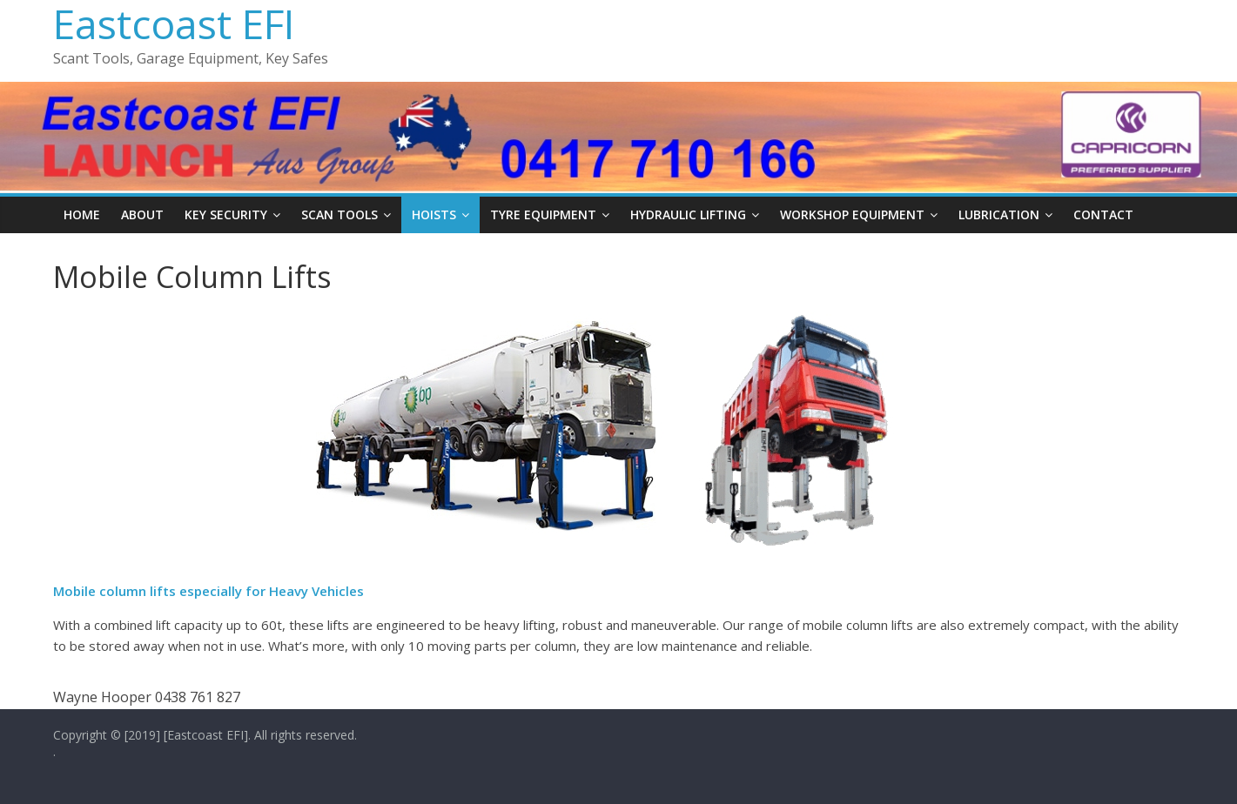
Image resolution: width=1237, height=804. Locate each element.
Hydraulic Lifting (688, 214)
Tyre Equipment (543, 214)
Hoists (434, 214)
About (142, 214)
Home (82, 214)
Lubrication (998, 214)
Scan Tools (339, 214)
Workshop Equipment (852, 214)
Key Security (226, 214)
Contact (1103, 214)
